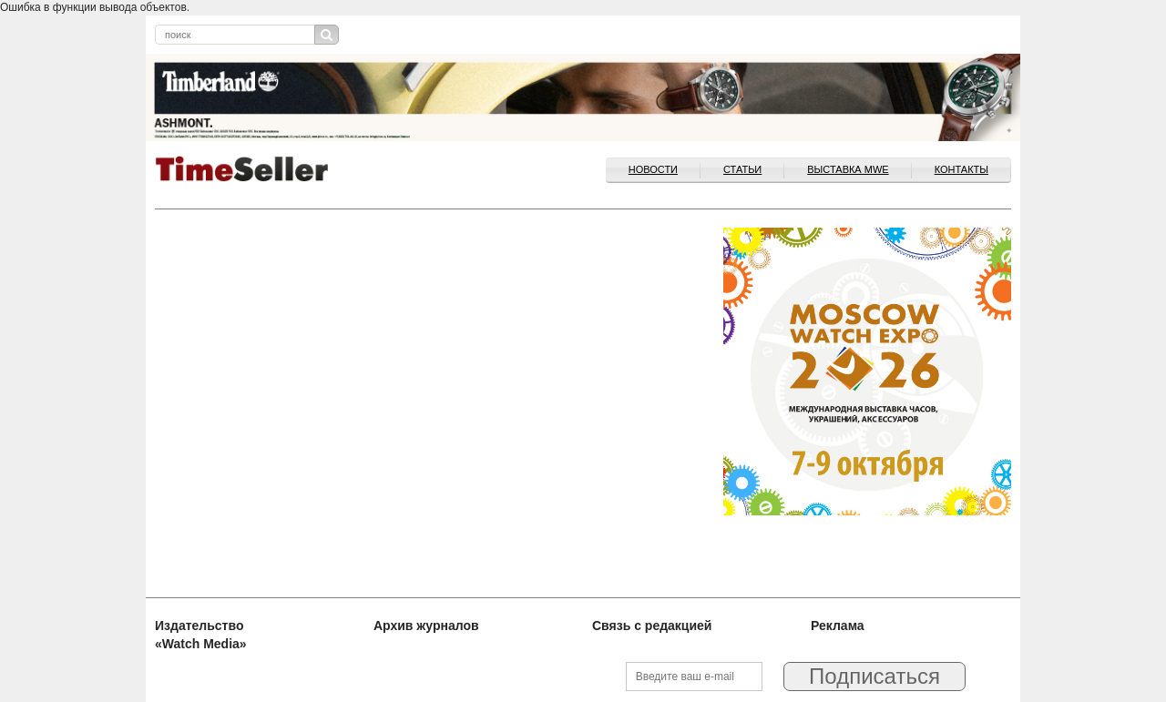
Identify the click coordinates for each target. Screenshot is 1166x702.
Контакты (961, 169)
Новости (653, 169)
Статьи (742, 169)
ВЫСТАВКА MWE (847, 169)
